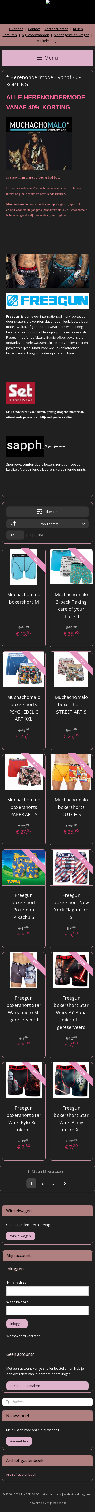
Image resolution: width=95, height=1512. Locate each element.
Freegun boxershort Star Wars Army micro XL (71, 1119)
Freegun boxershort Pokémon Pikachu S (23, 906)
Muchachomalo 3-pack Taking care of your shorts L (71, 605)
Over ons (16, 29)
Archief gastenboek (21, 1474)
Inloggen (17, 1323)
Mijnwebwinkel (57, 1503)
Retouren (10, 35)
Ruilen (78, 29)
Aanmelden (19, 1441)
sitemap (48, 1494)
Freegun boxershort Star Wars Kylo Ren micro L (23, 1119)
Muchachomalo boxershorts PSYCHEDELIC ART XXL (23, 708)
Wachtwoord (17, 1302)
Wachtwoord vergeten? (24, 1336)
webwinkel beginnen (78, 1494)
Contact (34, 29)
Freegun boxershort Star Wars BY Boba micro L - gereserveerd (71, 1012)
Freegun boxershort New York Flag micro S (71, 906)
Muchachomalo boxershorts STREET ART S (71, 704)
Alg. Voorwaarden (35, 35)
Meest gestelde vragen (71, 35)
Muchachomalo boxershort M (23, 598)
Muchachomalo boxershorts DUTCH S (71, 807)
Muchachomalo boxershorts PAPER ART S (23, 807)
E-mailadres (16, 1282)
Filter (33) (47, 512)
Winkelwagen (20, 1236)
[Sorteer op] (47, 523)
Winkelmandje (47, 40)
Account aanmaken (25, 1385)
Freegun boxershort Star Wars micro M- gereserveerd (23, 1009)
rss (59, 1494)
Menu (47, 57)
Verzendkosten (56, 29)
